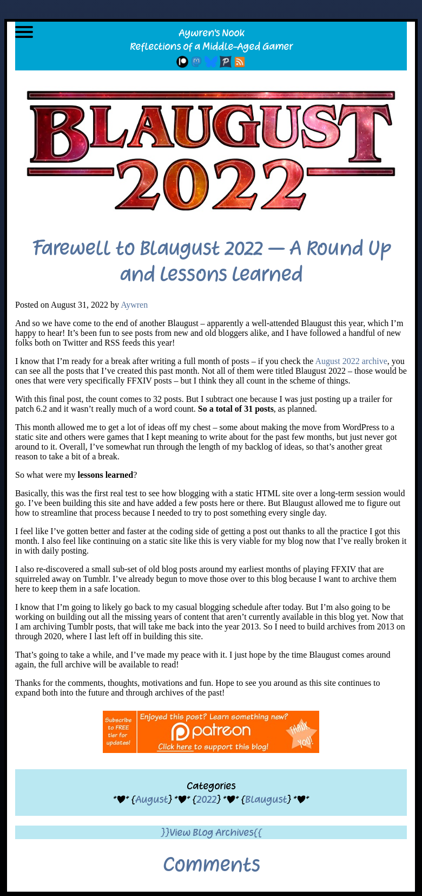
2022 (206, 799)
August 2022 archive (351, 361)
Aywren (134, 304)
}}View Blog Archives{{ (211, 832)
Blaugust (266, 799)
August (151, 799)
